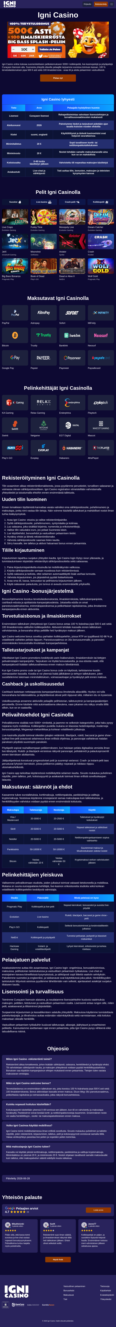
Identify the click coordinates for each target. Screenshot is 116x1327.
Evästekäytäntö (107, 1295)
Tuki (65, 1299)
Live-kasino (43, 202)
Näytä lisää (58, 1259)
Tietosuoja (104, 1286)
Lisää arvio (98, 1210)
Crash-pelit (72, 202)
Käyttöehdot (105, 1291)
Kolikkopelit (100, 202)
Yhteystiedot (105, 1299)
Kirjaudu (87, 4)
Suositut (15, 202)
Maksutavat (68, 1295)
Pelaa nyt (58, 78)
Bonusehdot (68, 1291)
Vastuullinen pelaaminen (74, 1286)
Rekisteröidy (101, 4)
